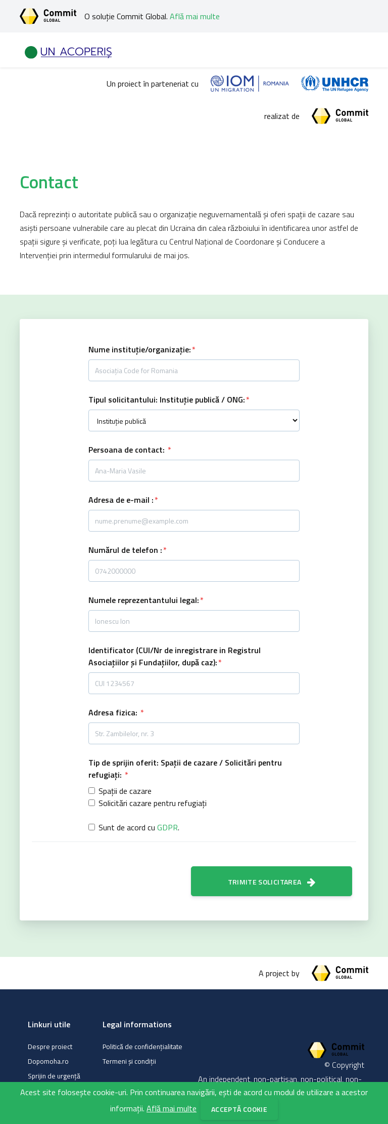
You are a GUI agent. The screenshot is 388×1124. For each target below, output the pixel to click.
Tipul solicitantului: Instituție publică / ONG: (166, 399)
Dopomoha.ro (48, 1061)
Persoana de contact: (127, 450)
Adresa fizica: (113, 712)
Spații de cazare (125, 791)
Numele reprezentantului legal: (143, 600)
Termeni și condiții (129, 1061)
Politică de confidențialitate (142, 1046)
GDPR (167, 827)
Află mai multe (195, 16)
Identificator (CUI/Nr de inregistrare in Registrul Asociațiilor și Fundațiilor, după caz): (174, 656)
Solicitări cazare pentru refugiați (153, 803)
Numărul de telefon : (125, 550)
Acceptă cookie (239, 1109)
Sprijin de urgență (54, 1076)
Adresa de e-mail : (121, 500)
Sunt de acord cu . (139, 827)
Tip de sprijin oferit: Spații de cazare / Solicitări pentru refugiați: (185, 768)
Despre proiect (50, 1046)
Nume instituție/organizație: (139, 349)
